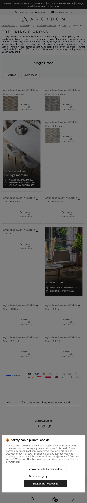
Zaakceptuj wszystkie (45, 483)
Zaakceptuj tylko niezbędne (45, 469)
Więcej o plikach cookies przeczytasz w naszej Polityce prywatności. (42, 460)
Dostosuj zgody (38, 476)
